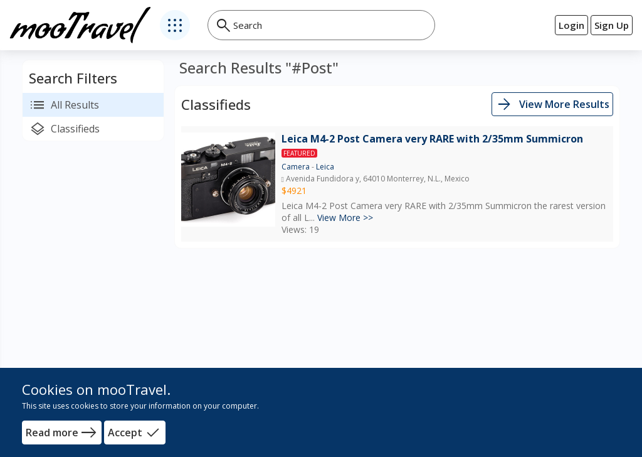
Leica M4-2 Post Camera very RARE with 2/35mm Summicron (432, 139)
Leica (325, 166)
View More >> (345, 217)
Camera (296, 166)
